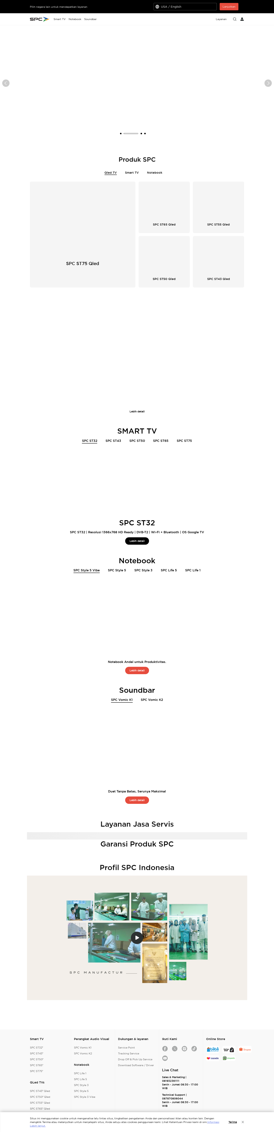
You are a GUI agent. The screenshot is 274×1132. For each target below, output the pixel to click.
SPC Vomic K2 (152, 700)
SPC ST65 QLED (171, 311)
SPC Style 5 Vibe (86, 570)
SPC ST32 (89, 441)
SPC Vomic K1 (122, 700)
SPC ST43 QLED (70, 311)
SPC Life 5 (169, 570)
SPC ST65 (160, 441)
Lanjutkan (229, 6)
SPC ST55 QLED (137, 311)
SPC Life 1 (193, 570)
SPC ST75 (184, 441)
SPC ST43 (113, 441)
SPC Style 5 (117, 570)
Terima (232, 1122)
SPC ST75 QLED (204, 311)
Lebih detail (137, 411)
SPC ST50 (137, 441)
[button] (5, 83)
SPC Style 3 (143, 570)
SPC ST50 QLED (103, 311)
